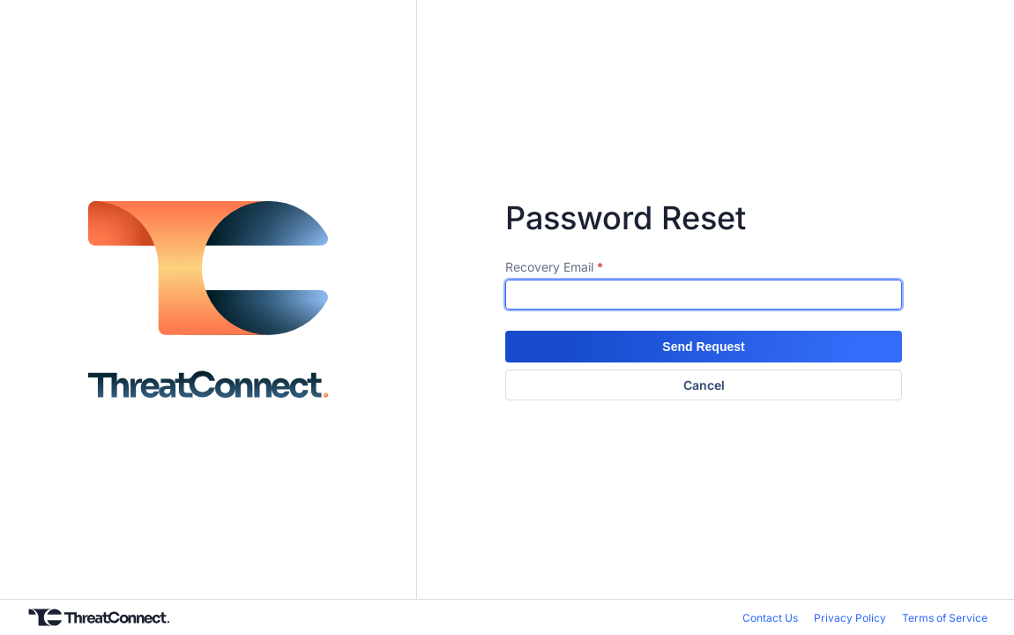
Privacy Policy (850, 617)
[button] (703, 346)
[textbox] (703, 295)
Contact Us (770, 617)
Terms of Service (945, 617)
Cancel (704, 384)
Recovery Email (549, 266)
